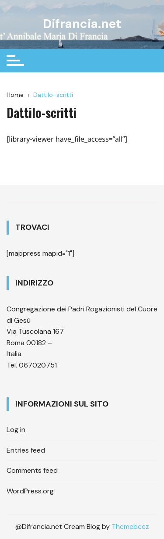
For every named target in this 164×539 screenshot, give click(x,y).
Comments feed (32, 470)
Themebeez (130, 526)
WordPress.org (30, 491)
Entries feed (26, 450)
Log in (16, 429)
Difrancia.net (82, 24)
